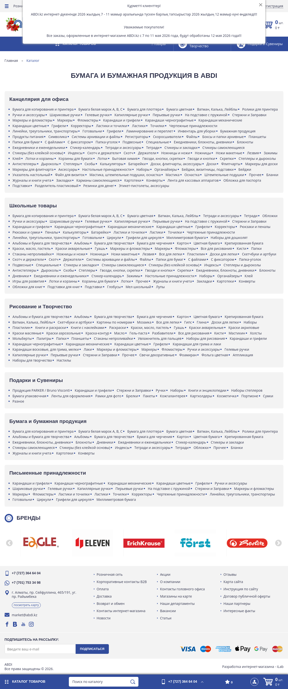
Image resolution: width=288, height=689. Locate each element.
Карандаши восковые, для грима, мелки (46, 349)
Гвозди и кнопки (201, 158)
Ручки (161, 390)
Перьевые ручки (166, 115)
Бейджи (245, 169)
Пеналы (51, 232)
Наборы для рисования (206, 338)
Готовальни (93, 131)
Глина (202, 322)
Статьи (166, 618)
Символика (58, 136)
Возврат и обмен (111, 603)
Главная (11, 60)
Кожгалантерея (172, 396)
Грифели (59, 125)
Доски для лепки (224, 254)
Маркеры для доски (262, 164)
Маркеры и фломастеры (33, 120)
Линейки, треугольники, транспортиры (45, 131)
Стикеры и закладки (181, 147)
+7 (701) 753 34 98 (26, 582)
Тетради (153, 147)
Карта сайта (233, 581)
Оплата (103, 589)
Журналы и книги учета (49, 180)
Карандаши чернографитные (169, 120)
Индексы (75, 153)
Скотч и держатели (103, 153)
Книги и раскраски (51, 327)
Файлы (192, 136)
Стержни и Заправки (249, 115)
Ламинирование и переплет (150, 131)
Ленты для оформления (71, 396)
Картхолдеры (201, 396)
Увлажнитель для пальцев (160, 338)
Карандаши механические (220, 120)
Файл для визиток (70, 174)
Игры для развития (28, 281)
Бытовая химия (125, 158)
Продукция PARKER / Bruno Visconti (41, 390)
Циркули (114, 237)
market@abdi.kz (25, 615)
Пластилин (196, 254)
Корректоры (81, 125)
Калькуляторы (112, 164)
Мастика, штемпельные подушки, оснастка (125, 174)
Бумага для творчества (113, 243)
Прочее (255, 174)
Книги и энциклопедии (208, 390)
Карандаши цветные (30, 125)
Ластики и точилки (112, 125)
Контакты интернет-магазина (121, 610)
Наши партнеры (236, 603)
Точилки (158, 125)
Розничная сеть (110, 574)
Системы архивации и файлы (96, 136)
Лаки (88, 349)
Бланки (19, 180)
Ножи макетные (229, 153)
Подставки (21, 185)
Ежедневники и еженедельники (39, 147)
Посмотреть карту (26, 605)
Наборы (143, 169)
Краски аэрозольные (64, 333)
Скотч (129, 153)
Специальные (157, 142)
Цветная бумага (207, 243)
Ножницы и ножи (175, 153)
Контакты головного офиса (182, 589)
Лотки (103, 158)
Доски (212, 164)
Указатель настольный (32, 174)
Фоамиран (188, 355)
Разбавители (163, 333)
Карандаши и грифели (122, 120)
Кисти (242, 248)
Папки (257, 248)
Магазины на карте (176, 596)
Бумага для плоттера (145, 109)
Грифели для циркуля (144, 237)
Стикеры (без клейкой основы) (38, 153)
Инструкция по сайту (240, 589)
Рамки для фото (109, 396)
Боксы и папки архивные (223, 136)
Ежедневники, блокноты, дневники (203, 142)
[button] (10, 543)
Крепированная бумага (244, 243)
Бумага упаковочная (30, 396)
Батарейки (137, 164)
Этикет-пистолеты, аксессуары (144, 185)
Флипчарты (231, 164)
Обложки (270, 215)
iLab (280, 666)
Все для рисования (216, 248)
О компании (170, 581)
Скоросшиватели (167, 136)
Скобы (90, 164)
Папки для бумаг (26, 142)
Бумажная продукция (238, 131)
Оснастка (192, 174)
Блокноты (245, 142)
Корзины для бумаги (76, 158)
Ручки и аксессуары (29, 115)
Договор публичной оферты (246, 596)
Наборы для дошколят (229, 237)
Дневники (21, 276)
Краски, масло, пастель (32, 248)
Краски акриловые (244, 327)
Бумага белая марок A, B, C (101, 109)
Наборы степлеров (247, 390)
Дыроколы (50, 164)
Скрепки (227, 158)
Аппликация (243, 355)
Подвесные (132, 142)
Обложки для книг (28, 286)
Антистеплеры (25, 164)
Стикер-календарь (86, 147)
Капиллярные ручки (131, 115)
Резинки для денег (99, 185)
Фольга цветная (215, 355)
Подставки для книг (64, 286)
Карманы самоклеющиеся (115, 180)
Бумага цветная (180, 109)
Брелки (132, 396)
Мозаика (144, 322)
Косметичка (227, 396)
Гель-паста (139, 333)
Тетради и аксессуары (123, 147)
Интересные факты (239, 610)
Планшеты (258, 136)
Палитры (44, 338)
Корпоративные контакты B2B (122, 581)
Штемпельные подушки (225, 174)
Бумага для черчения (154, 243)
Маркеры (65, 120)
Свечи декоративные (157, 355)
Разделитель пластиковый (57, 185)
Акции (165, 574)
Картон (183, 243)
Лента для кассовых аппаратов (210, 180)
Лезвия (253, 153)
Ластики (139, 125)
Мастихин (237, 333)
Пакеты (149, 396)
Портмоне (250, 396)
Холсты (256, 333)
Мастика (173, 174)
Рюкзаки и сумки (26, 232)
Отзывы (229, 574)
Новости (104, 618)
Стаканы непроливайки (32, 254)
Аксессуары (68, 169)
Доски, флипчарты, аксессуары (176, 164)
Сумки (268, 396)
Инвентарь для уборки (197, 131)
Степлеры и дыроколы (257, 158)
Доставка (104, 596)
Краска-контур (98, 333)
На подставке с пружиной (206, 115)
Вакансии (168, 610)
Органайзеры (166, 169)
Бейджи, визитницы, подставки (208, 169)
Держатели (147, 153)
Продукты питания (28, 136)
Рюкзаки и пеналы (255, 226)
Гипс (188, 322)
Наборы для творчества (32, 360)
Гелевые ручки (97, 115)
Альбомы (82, 243)
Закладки (81, 180)
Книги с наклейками (88, 327)
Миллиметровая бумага (186, 237)
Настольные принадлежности (107, 169)
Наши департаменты (177, 603)
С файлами (54, 142)
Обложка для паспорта (259, 180)
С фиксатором (79, 142)
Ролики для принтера (260, 109)
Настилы (64, 360)
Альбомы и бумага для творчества (41, 243)
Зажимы (271, 153)
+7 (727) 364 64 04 (26, 573)
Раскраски (118, 327)
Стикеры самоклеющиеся (224, 147)
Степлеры (72, 164)
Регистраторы (136, 136)
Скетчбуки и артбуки (259, 254)
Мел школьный (139, 286)
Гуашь (100, 248)
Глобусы (114, 286)
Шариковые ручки (65, 115)
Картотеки (150, 180)
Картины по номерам (114, 322)
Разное (18, 401)
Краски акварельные (73, 248)
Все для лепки (171, 254)
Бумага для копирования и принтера (43, 109)
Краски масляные (27, 333)
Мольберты (22, 338)
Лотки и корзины (40, 158)
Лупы (160, 286)
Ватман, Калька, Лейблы (217, 109)
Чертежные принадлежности (193, 125)
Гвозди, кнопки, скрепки (163, 158)
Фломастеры (88, 120)
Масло (119, 333)
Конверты (171, 180)
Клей (17, 158)
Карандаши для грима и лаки (197, 344)
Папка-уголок (107, 142)
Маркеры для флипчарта (33, 169)
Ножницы (203, 153)
